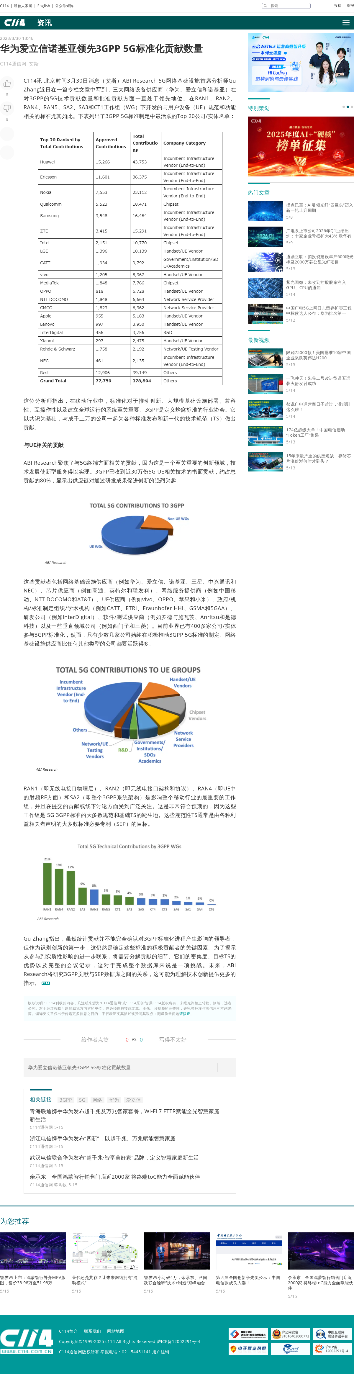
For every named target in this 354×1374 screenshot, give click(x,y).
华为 (174, 89)
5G (162, 80)
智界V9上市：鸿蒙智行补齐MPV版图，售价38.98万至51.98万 (32, 1280)
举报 (350, 5)
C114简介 (68, 1331)
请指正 (185, 1013)
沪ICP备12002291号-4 (178, 1341)
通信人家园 (23, 5)
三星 (197, 581)
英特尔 (118, 590)
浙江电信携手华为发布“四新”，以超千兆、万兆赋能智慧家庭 (103, 1138)
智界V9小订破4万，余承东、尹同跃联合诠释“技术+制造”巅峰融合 (175, 1280)
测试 (122, 616)
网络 (171, 80)
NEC (29, 590)
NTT (40, 599)
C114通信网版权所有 (79, 1352)
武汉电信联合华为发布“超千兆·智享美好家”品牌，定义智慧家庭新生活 (114, 1157)
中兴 (213, 581)
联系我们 (92, 1331)
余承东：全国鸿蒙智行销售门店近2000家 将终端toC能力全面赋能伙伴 (115, 1176)
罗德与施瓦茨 (178, 616)
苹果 (184, 599)
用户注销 (160, 1352)
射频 (35, 797)
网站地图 (115, 1331)
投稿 (338, 5)
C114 (4, 5)
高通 (98, 590)
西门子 (121, 625)
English (43, 5)
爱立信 (194, 89)
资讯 (44, 22)
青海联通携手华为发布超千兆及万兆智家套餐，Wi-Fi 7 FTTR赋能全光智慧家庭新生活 (124, 1115)
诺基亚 (216, 89)
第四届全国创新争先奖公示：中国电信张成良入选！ (248, 1280)
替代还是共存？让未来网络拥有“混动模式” (105, 1280)
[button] (343, 107)
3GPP (36, 98)
